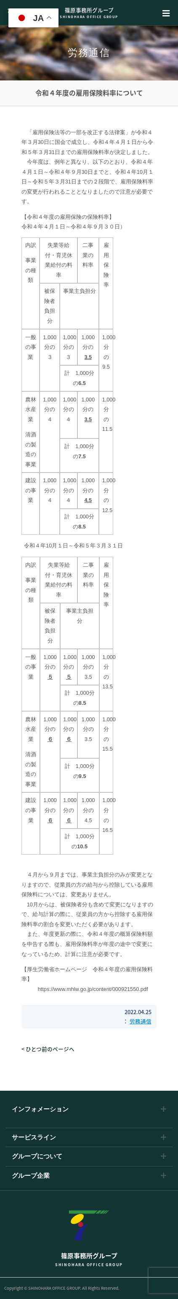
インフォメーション (40, 1109)
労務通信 (140, 1021)
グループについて (37, 1156)
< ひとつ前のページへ (47, 1049)
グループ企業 (31, 1176)
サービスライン (34, 1137)
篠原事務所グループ (89, 12)
